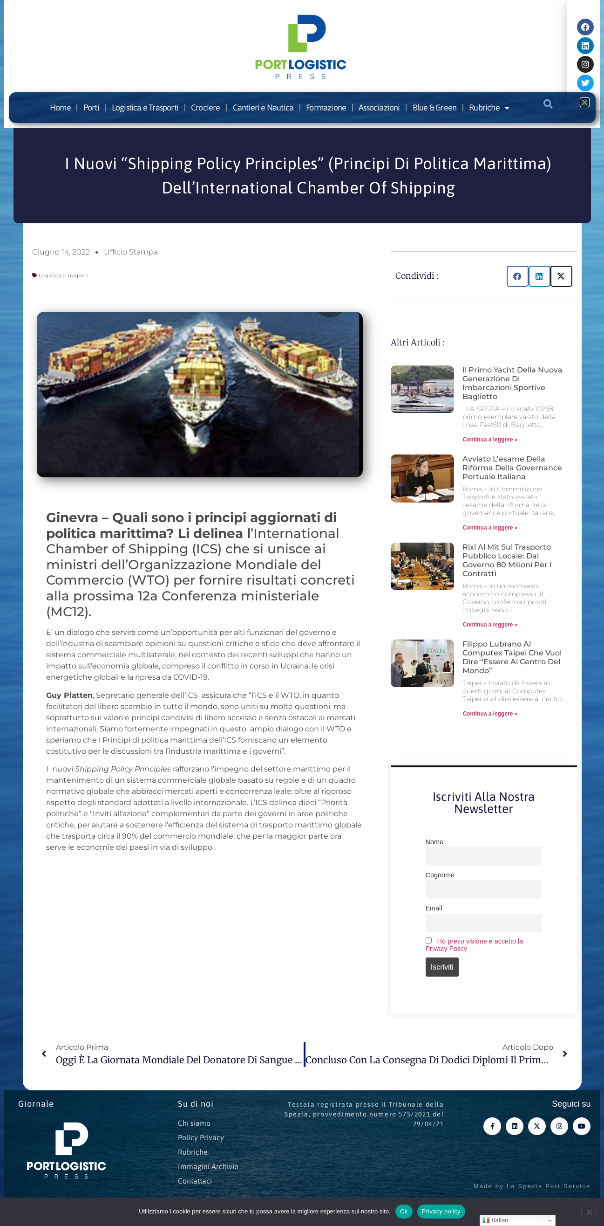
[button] (548, 104)
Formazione (326, 107)
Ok (404, 1211)
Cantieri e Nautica (263, 107)
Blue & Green (434, 107)
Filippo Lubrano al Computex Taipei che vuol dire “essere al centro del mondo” (512, 657)
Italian (495, 1220)
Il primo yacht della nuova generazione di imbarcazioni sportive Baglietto (512, 383)
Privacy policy (441, 1211)
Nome (434, 842)
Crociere (205, 107)
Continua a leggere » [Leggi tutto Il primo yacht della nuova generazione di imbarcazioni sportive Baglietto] (489, 439)
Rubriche (489, 108)
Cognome (440, 875)
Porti (91, 107)
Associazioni (379, 107)
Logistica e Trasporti (145, 107)
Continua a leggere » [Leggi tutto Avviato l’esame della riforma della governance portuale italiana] (489, 527)
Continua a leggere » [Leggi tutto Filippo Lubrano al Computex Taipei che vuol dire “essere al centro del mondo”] (489, 713)
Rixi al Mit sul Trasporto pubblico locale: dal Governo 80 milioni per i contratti (507, 561)
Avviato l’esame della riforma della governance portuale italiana (512, 468)
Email (434, 908)
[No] (589, 1211)
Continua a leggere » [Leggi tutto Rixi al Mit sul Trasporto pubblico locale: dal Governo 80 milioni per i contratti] (489, 624)
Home (60, 107)
